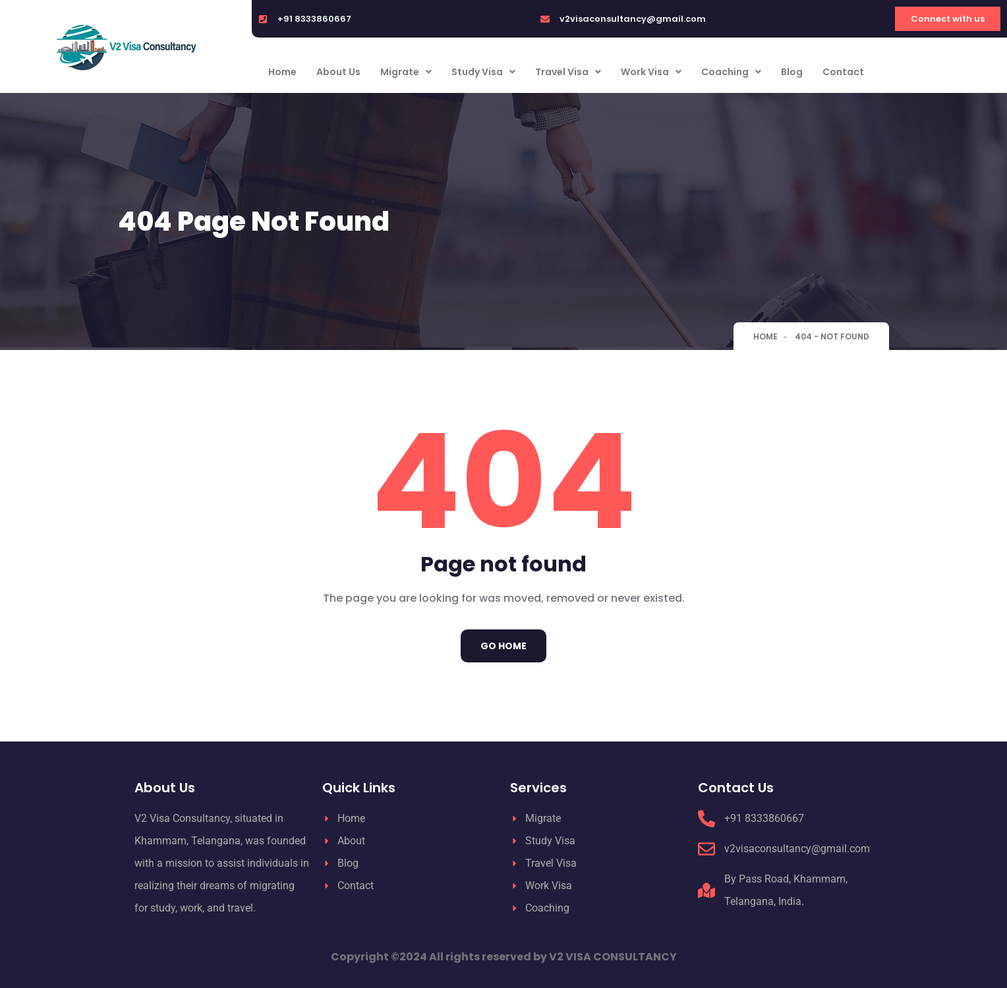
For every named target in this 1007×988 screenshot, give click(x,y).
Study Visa (483, 71)
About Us (338, 71)
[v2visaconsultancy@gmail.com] (545, 19)
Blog (792, 71)
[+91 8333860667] (263, 19)
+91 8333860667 (314, 19)
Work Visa (651, 71)
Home (282, 71)
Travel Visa (568, 71)
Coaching (731, 71)
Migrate (406, 71)
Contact (843, 71)
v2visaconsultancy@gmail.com (633, 19)
